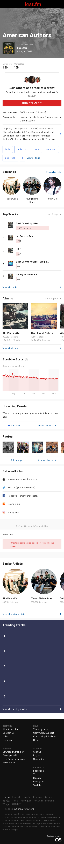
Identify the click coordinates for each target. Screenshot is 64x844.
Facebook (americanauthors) (23, 495)
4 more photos (45, 460)
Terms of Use (9, 817)
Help (35, 739)
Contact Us (9, 732)
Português (25, 800)
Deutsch (16, 796)
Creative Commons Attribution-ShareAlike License (26, 826)
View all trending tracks (15, 709)
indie (7, 149)
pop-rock (10, 157)
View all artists (53, 171)
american (51, 149)
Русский (38, 800)
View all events (45, 425)
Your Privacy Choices (13, 820)
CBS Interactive (10, 814)
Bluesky (37, 777)
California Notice (52, 817)
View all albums (10, 348)
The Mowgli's (11, 198)
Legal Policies (37, 817)
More (60, 225)
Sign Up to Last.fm (32, 103)
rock (36, 149)
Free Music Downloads (14, 758)
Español (27, 796)
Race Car (22, 47)
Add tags (22, 158)
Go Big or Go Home (26, 274)
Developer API (10, 755)
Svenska (49, 800)
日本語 (6, 800)
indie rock (22, 149)
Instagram (13, 512)
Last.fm (33, 4)
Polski (15, 800)
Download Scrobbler (13, 751)
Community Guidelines (44, 736)
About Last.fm (10, 729)
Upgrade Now (42, 526)
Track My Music (40, 729)
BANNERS (52, 198)
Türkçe (6, 804)
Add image (16, 460)
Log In (36, 755)
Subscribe (38, 758)
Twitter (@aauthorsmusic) (21, 487)
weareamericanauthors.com (22, 479)
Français (37, 796)
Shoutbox (8, 534)
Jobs (5, 736)
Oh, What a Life (11, 332)
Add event (16, 425)
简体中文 (16, 804)
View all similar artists (14, 614)
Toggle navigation (4, 4)
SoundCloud (14, 503)
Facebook (38, 770)
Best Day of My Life (27, 223)
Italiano (48, 796)
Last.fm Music (49, 820)
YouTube (37, 785)
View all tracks (10, 287)
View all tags (33, 157)
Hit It (18, 248)
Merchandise (9, 762)
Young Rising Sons (41, 598)
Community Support (43, 732)
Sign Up (37, 751)
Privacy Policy (23, 817)
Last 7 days (52, 214)
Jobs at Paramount (33, 820)
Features (7, 739)
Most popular (52, 298)
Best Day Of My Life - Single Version (36, 261)
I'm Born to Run (24, 236)
